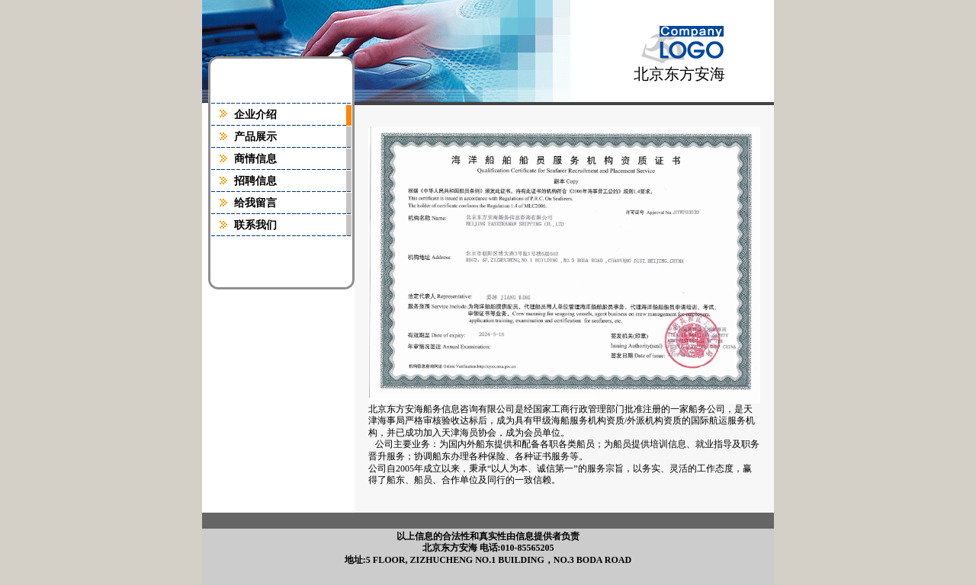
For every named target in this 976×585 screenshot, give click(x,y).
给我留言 (255, 203)
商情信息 (255, 159)
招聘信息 (255, 181)
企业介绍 (255, 114)
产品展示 (255, 136)
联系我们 (255, 225)
